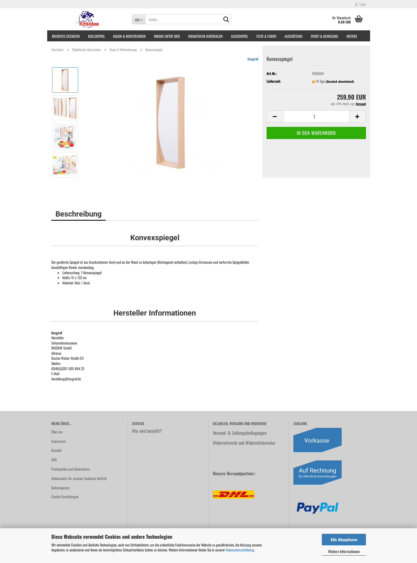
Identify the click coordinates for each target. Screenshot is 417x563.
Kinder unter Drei (167, 36)
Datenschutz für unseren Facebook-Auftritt (79, 478)
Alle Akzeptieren (344, 539)
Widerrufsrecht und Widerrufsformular (244, 442)
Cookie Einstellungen (65, 496)
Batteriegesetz (60, 487)
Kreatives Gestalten (66, 36)
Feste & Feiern (266, 36)
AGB (54, 459)
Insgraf (253, 59)
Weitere (351, 36)
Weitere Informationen (344, 551)
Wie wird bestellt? (147, 431)
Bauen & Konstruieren (129, 36)
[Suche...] (138, 19)
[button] (275, 116)
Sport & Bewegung (324, 36)
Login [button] (360, 4)
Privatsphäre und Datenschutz (70, 469)
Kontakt (56, 450)
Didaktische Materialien (205, 36)
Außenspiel (239, 36)
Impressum (58, 441)
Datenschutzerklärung (240, 550)
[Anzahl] (316, 116)
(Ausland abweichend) (340, 81)
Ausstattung (293, 36)
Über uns (57, 431)
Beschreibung (78, 214)
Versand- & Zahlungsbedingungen (240, 432)
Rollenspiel (96, 36)
